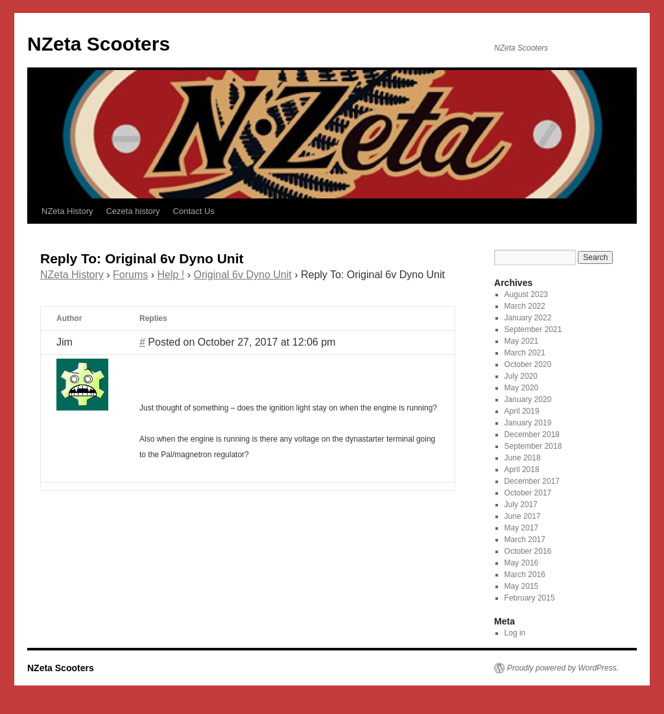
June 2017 (522, 516)
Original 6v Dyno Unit (243, 274)
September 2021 (533, 329)
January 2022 (528, 317)
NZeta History (67, 211)
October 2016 (528, 551)
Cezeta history (133, 211)
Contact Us (194, 211)
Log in (515, 632)
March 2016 (524, 574)
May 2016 (521, 562)
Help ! (171, 274)
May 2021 (521, 341)
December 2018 (532, 434)
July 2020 (521, 376)
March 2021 (524, 352)
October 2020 (528, 364)
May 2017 (521, 527)
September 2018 (533, 446)
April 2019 (522, 411)
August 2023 (526, 294)
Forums (130, 274)
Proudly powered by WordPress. (563, 667)
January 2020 (528, 399)
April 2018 (522, 469)
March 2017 (524, 539)
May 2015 (521, 586)
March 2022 (524, 306)
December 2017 (532, 481)
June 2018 (522, 457)
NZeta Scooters (98, 43)
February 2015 (529, 597)
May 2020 (521, 387)
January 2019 (528, 422)
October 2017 (528, 492)
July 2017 (521, 504)
